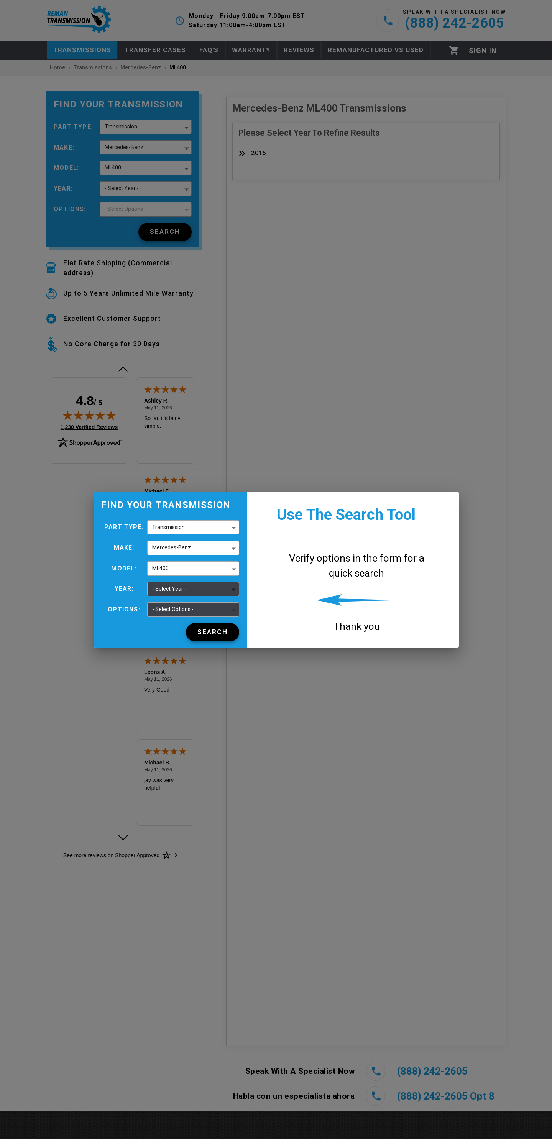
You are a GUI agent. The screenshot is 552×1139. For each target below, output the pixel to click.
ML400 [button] (160, 568)
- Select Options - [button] (173, 609)
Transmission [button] (168, 527)
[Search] (212, 632)
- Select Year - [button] (169, 589)
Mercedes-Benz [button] (171, 547)
